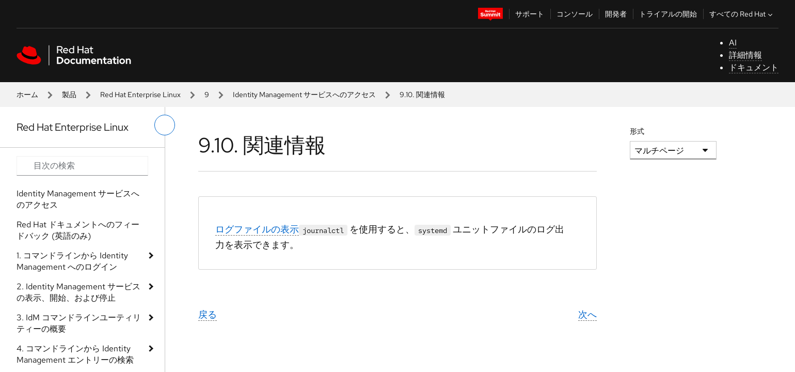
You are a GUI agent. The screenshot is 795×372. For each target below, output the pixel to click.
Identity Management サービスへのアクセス (304, 94)
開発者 (616, 14)
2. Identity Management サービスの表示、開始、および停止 (78, 292)
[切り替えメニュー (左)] (164, 125)
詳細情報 (745, 55)
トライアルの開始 (668, 14)
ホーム (27, 94)
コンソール (574, 14)
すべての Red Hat (742, 14)
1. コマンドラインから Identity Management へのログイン (72, 261)
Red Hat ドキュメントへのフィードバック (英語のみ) (78, 230)
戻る (207, 314)
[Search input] (82, 166)
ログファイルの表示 (257, 229)
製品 (69, 94)
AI (733, 42)
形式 (637, 131)
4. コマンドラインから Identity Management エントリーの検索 (75, 354)
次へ (587, 314)
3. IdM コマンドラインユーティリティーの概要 (79, 323)
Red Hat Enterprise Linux (140, 94)
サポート (529, 14)
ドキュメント (753, 67)
